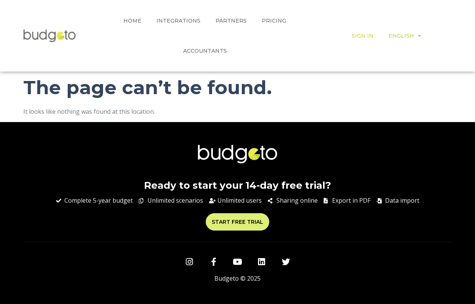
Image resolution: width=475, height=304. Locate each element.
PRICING (274, 20)
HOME (132, 20)
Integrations (178, 20)
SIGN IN (362, 35)
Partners (231, 20)
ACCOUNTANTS (205, 50)
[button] (237, 222)
